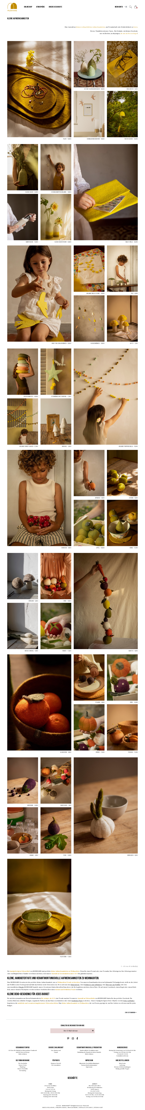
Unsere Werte (23, 1065)
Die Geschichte (22, 1063)
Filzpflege (23, 1067)
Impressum (89, 1067)
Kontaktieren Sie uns (122, 1056)
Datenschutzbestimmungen (89, 1065)
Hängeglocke (75, 985)
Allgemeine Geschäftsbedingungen (89, 1063)
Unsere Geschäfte (23, 1068)
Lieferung (122, 1065)
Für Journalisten (56, 1065)
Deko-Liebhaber (129, 1001)
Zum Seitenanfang (130, 1013)
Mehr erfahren (23, 1054)
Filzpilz (21, 987)
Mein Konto (122, 1063)
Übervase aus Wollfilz (113, 985)
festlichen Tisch (77, 1001)
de (126, 7)
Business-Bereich (56, 1063)
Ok (93, 1031)
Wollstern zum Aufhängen (93, 985)
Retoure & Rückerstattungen (122, 1067)
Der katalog (22, 1070)
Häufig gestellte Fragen (122, 1068)
